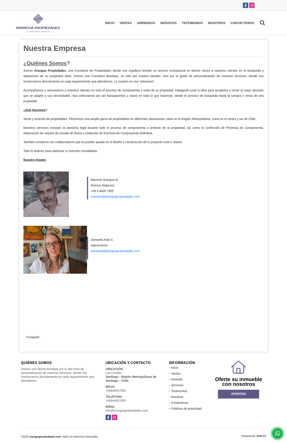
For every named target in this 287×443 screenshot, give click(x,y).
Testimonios (192, 23)
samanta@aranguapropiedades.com (115, 251)
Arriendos (146, 23)
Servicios (168, 23)
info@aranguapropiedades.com (127, 410)
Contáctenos (242, 23)
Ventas (126, 23)
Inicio (109, 23)
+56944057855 (116, 390)
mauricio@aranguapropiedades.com (115, 196)
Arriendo (177, 379)
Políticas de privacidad (186, 408)
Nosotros (216, 23)
